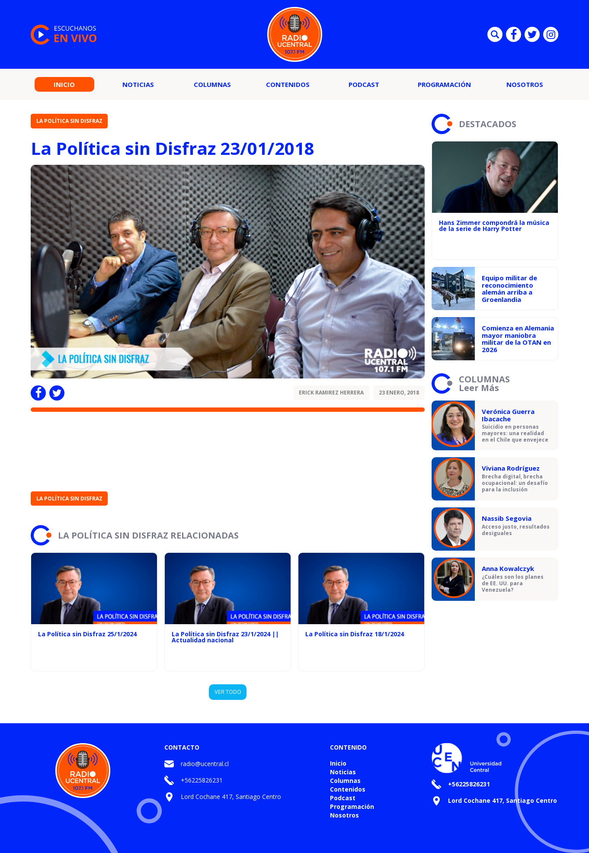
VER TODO (227, 692)
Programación (444, 84)
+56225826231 (202, 780)
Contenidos (288, 84)
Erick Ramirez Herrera (331, 392)
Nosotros (524, 84)
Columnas (212, 84)
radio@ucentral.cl (205, 764)
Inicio (64, 84)
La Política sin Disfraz (69, 121)
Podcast (364, 84)
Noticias (138, 84)
